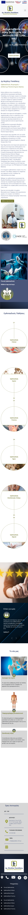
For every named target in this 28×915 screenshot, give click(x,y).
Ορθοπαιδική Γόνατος (9, 896)
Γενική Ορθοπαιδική (9, 887)
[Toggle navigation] (25, 10)
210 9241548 (12, 833)
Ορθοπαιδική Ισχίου (9, 893)
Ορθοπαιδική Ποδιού (9, 890)
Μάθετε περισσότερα (7, 201)
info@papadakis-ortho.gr (15, 841)
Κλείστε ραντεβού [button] (14, 55)
